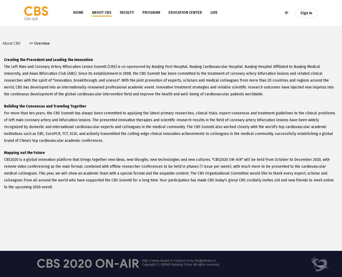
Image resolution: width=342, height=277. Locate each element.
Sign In (306, 13)
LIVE (214, 12)
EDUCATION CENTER (185, 12)
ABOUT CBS (101, 12)
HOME (78, 12)
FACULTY (127, 12)
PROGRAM (151, 12)
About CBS (11, 43)
